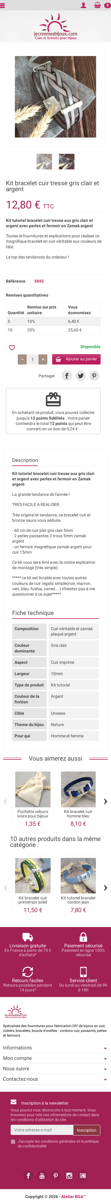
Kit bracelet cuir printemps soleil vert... (32, 902)
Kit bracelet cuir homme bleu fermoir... (78, 816)
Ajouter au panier (76, 359)
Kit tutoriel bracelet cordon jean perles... (78, 902)
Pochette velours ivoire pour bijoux (32, 813)
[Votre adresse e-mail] (42, 1130)
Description (25, 460)
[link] (67, 375)
